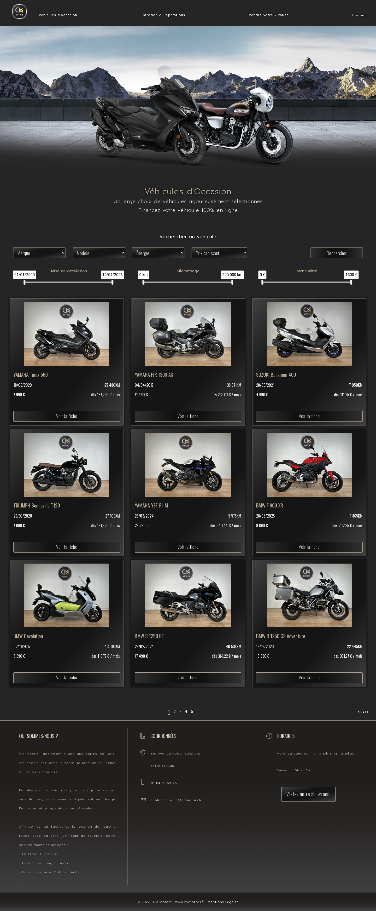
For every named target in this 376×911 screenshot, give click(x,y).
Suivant (364, 711)
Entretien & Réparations (163, 14)
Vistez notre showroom (308, 794)
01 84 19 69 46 (164, 783)
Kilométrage (188, 271)
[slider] (25, 282)
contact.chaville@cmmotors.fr (176, 800)
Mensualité (307, 271)
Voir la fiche (66, 400)
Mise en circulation (69, 271)
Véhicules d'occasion (58, 14)
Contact (359, 15)
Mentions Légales (223, 902)
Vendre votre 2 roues (269, 14)
